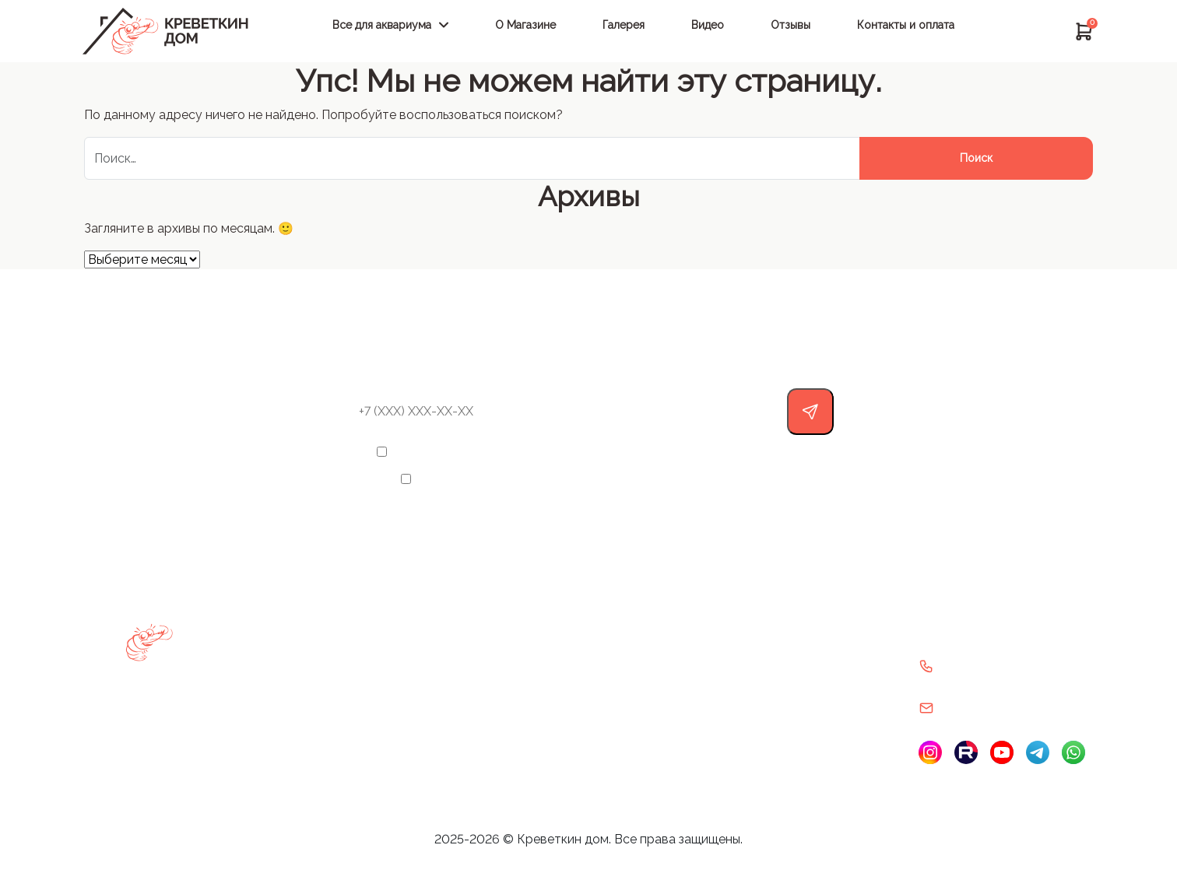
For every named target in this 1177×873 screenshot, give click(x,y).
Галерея (624, 25)
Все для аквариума (381, 25)
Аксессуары (271, 661)
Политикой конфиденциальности (660, 479)
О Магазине (525, 25)
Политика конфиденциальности (798, 661)
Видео (707, 25)
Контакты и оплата (905, 25)
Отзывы (790, 25)
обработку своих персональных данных (663, 452)
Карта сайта (576, 700)
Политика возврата (766, 622)
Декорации (269, 700)
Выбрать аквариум (288, 622)
